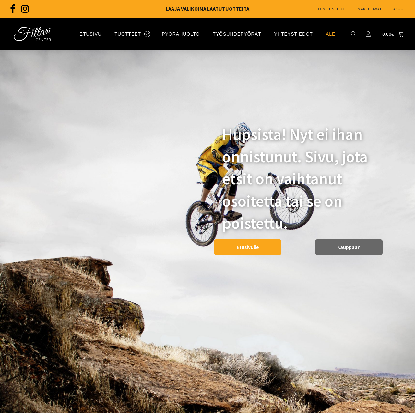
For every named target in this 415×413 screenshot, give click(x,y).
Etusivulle (248, 247)
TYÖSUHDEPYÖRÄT (237, 34)
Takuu (397, 9)
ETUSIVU (91, 34)
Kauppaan (349, 247)
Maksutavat (370, 9)
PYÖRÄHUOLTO (181, 34)
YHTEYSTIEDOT (293, 34)
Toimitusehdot (332, 9)
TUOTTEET (127, 34)
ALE (330, 34)
